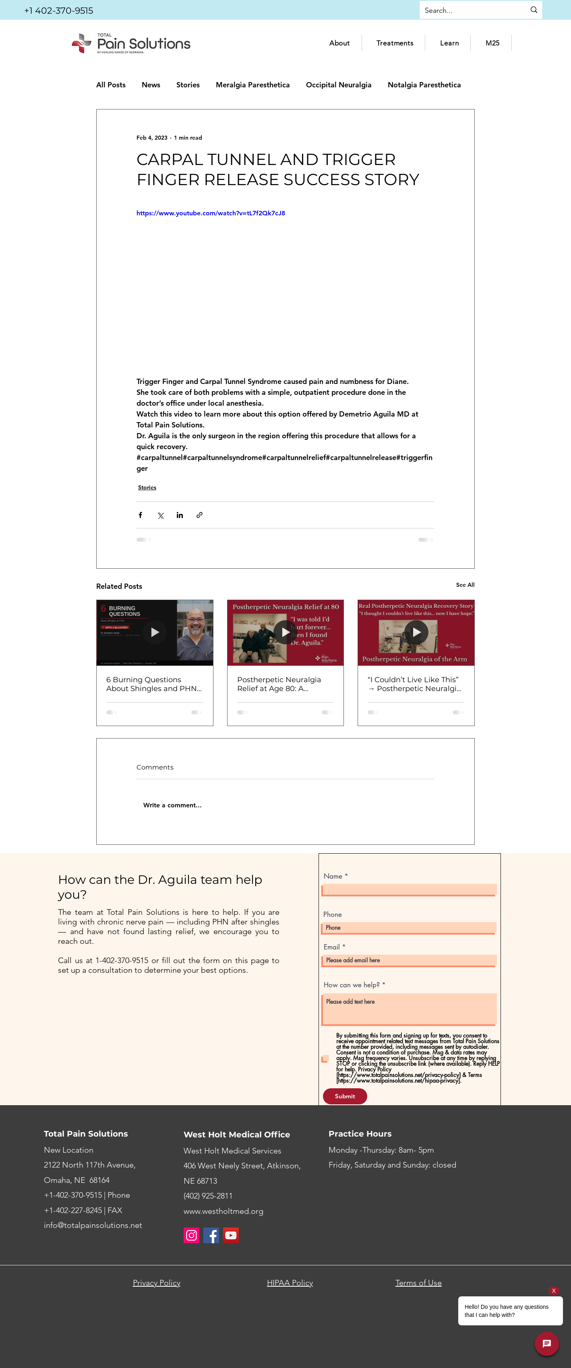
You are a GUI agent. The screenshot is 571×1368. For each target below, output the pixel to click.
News (151, 84)
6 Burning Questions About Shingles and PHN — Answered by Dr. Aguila (153, 684)
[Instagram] (191, 1235)
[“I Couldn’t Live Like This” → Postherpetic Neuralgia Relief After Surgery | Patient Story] (416, 632)
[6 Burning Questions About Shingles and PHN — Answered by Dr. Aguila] (155, 632)
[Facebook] (211, 1235)
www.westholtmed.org (223, 1211)
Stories (188, 84)
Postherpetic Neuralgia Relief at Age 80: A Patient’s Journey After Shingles (279, 684)
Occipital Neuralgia (339, 84)
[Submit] (345, 1096)
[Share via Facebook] (140, 515)
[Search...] (467, 11)
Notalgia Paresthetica (424, 84)
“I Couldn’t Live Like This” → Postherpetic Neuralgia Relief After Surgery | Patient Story (414, 684)
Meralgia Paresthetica (253, 84)
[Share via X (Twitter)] (160, 515)
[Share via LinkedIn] (180, 515)
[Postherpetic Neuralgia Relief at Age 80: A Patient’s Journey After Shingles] (286, 632)
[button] (340, 43)
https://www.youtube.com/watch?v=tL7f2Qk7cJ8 (211, 213)
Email (332, 947)
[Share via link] (199, 515)
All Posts (111, 84)
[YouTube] (231, 1235)
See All (465, 584)
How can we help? (352, 985)
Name (333, 876)
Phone (332, 914)
